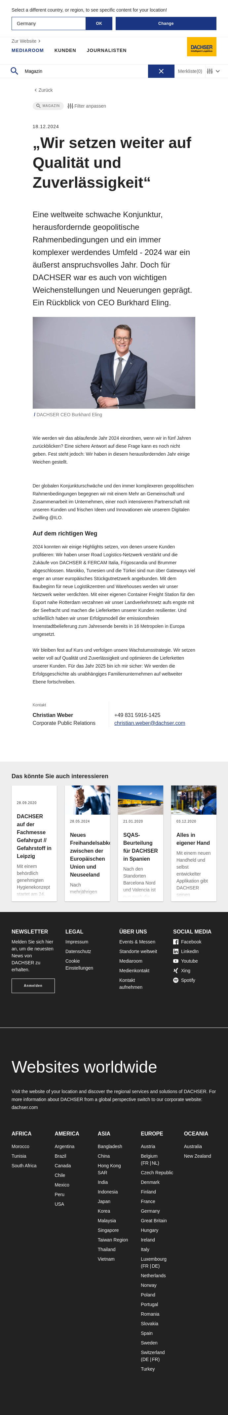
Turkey (148, 1369)
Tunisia (19, 1156)
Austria (148, 1146)
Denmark (150, 1182)
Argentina (64, 1146)
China (104, 1156)
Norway (148, 1285)
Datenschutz (78, 951)
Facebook (187, 941)
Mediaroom (28, 50)
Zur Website (27, 41)
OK (99, 23)
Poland (148, 1294)
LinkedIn (186, 951)
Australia (193, 1146)
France (148, 1201)
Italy (145, 1249)
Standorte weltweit (138, 951)
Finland (148, 1191)
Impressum (76, 941)
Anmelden (33, 985)
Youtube (185, 961)
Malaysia (107, 1220)
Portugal (149, 1304)
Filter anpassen (86, 106)
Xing (181, 970)
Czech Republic (157, 1172)
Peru (59, 1194)
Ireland (148, 1239)
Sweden (149, 1342)
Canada (63, 1165)
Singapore (108, 1230)
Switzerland (153, 1352)
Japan (104, 1201)
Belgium (149, 1156)
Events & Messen (137, 941)
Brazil (60, 1156)
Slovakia (149, 1323)
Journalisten (107, 50)
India (103, 1182)
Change (166, 23)
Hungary (149, 1230)
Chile (60, 1175)
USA (59, 1204)
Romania (150, 1314)
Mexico (62, 1185)
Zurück (43, 90)
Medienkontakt (134, 970)
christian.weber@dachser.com (149, 723)
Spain (147, 1333)
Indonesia (108, 1191)
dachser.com (25, 1107)
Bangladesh (110, 1146)
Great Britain (154, 1220)
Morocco (20, 1146)
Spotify (184, 980)
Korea (104, 1211)
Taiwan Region (113, 1239)
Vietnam (106, 1259)
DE (155, 1266)
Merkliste (190, 71)
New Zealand (197, 1156)
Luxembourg (154, 1259)
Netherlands (153, 1275)
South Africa (24, 1165)
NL (155, 1163)
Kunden (65, 50)
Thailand (107, 1249)
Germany (150, 1211)
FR (145, 1163)
